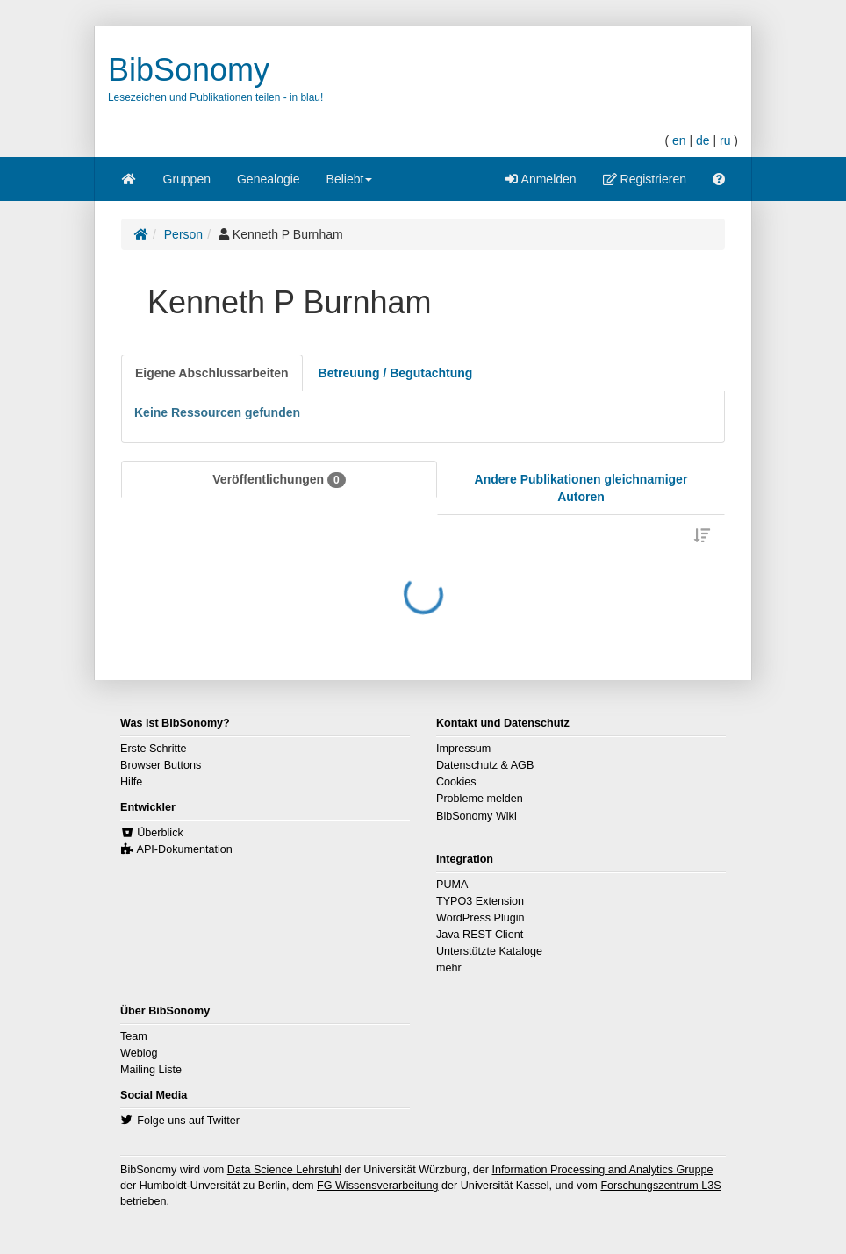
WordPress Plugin (480, 918)
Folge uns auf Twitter (188, 1120)
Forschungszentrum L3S (660, 1185)
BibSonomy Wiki (476, 816)
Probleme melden (479, 798)
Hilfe (131, 782)
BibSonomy (188, 70)
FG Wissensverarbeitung (378, 1185)
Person (183, 234)
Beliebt (349, 184)
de (703, 140)
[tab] (212, 373)
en (679, 140)
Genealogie (268, 179)
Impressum (463, 748)
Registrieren (644, 179)
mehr (449, 968)
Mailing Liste (151, 1070)
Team (133, 1036)
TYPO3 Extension (480, 901)
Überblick (160, 833)
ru (725, 140)
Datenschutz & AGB (485, 765)
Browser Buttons (160, 765)
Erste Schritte (153, 748)
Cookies (456, 782)
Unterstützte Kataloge (489, 951)
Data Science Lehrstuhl (284, 1170)
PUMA (452, 884)
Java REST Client (479, 934)
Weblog (138, 1053)
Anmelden (540, 179)
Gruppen (187, 179)
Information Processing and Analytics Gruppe (602, 1170)
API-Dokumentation (185, 849)
